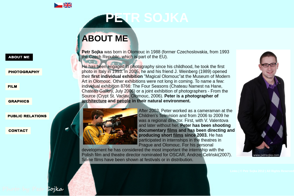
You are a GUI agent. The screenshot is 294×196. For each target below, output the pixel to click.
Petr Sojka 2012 (253, 171)
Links (234, 171)
